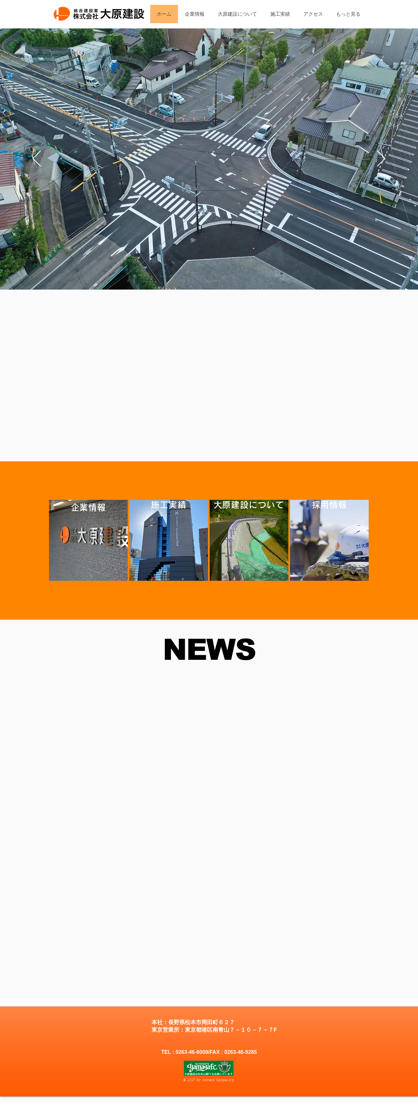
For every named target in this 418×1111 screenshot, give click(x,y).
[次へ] (381, 159)
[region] (88, 540)
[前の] (37, 159)
